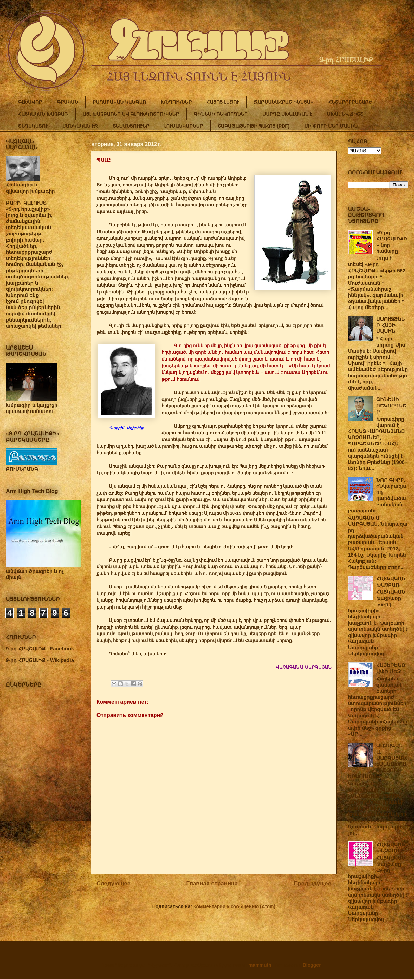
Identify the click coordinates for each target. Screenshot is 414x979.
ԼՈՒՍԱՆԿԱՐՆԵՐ (183, 126)
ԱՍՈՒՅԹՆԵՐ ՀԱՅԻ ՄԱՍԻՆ (390, 325)
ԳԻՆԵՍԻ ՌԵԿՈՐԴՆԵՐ (221, 114)
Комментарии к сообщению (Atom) (234, 906)
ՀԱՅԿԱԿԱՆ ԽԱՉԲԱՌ (43, 114)
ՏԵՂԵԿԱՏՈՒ (33, 126)
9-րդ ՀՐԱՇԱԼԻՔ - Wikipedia (40, 660)
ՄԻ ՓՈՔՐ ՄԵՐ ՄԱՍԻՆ (331, 126)
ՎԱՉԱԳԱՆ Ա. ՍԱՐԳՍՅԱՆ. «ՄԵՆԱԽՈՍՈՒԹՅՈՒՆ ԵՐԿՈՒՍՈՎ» (377, 761)
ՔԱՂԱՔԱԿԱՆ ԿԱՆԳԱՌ (119, 102)
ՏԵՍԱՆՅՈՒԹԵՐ (131, 126)
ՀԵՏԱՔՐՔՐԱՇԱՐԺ (350, 102)
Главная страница (212, 883)
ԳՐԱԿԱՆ (67, 102)
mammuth (259, 965)
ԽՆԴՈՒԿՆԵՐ (176, 102)
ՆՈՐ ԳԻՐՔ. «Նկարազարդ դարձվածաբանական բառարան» (377, 495)
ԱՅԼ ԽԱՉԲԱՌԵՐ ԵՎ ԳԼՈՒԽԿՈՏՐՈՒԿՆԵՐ (131, 114)
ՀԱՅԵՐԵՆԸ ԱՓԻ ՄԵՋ (390, 668)
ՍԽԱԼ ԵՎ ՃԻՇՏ (345, 114)
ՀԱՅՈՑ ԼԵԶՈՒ (223, 102)
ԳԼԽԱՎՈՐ (30, 102)
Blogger (312, 965)
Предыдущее (312, 883)
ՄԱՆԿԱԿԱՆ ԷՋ (80, 126)
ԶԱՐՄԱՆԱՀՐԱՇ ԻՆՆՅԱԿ (284, 102)
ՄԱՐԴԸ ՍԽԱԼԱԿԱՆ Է (287, 114)
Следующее (113, 883)
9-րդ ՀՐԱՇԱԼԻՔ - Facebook (40, 648)
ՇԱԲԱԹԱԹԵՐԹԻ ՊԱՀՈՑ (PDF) (254, 126)
